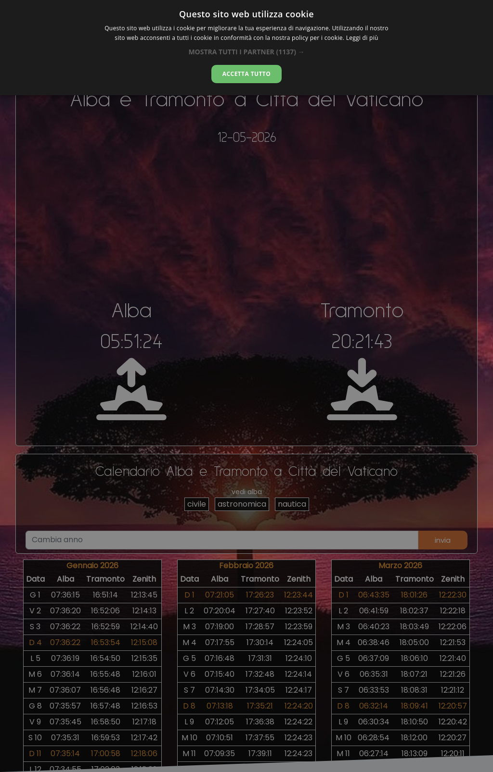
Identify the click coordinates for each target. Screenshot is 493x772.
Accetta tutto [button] (246, 74)
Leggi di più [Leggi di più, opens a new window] (362, 38)
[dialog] (246, 47)
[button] (246, 52)
